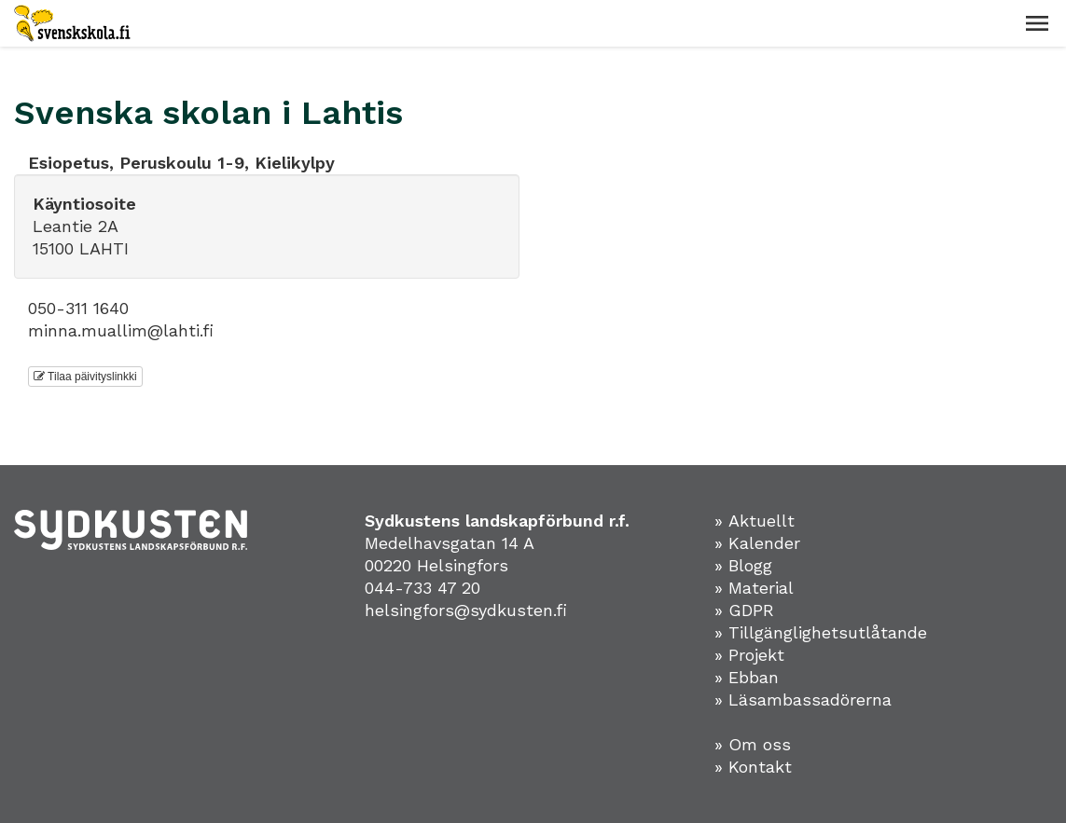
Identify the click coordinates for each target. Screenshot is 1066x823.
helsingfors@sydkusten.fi (466, 610)
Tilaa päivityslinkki (85, 376)
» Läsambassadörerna (803, 699)
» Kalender (757, 543)
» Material (754, 587)
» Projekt (749, 655)
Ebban (753, 677)
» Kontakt (753, 766)
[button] (1037, 23)
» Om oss (752, 744)
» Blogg (743, 565)
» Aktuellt (754, 520)
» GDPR (744, 610)
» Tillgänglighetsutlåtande (820, 632)
